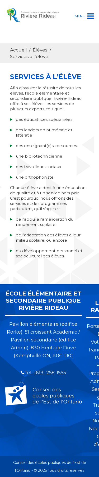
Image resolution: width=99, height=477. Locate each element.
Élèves (40, 50)
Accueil (18, 50)
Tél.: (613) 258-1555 (43, 373)
